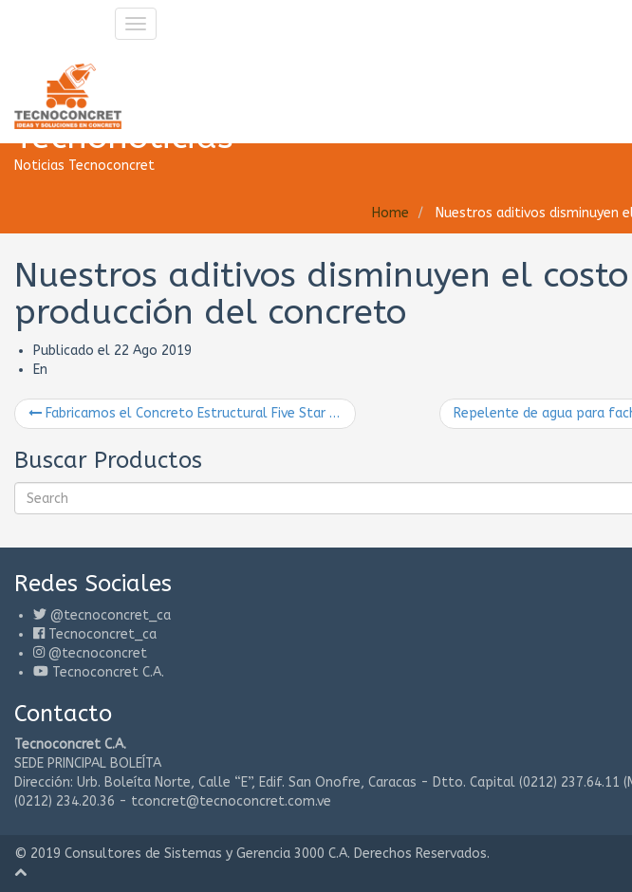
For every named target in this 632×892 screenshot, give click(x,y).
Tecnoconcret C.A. (108, 672)
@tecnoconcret (97, 653)
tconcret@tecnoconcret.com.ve (231, 801)
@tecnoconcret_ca (110, 615)
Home (390, 213)
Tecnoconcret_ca (102, 634)
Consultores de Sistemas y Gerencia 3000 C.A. (207, 854)
